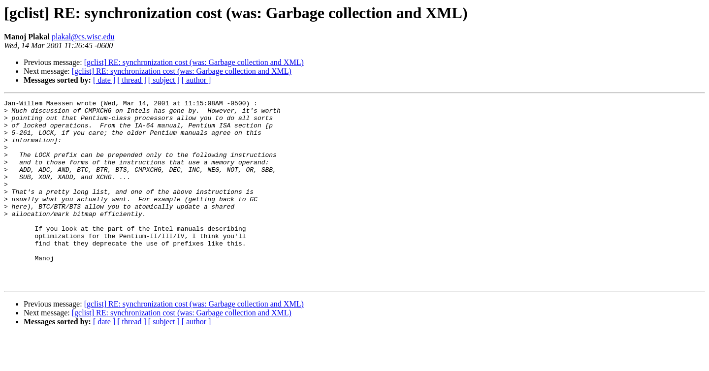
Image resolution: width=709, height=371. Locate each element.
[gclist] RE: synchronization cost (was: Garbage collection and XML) (194, 62)
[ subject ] (164, 80)
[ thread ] (131, 80)
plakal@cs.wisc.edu (83, 36)
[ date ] (104, 80)
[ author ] (196, 80)
